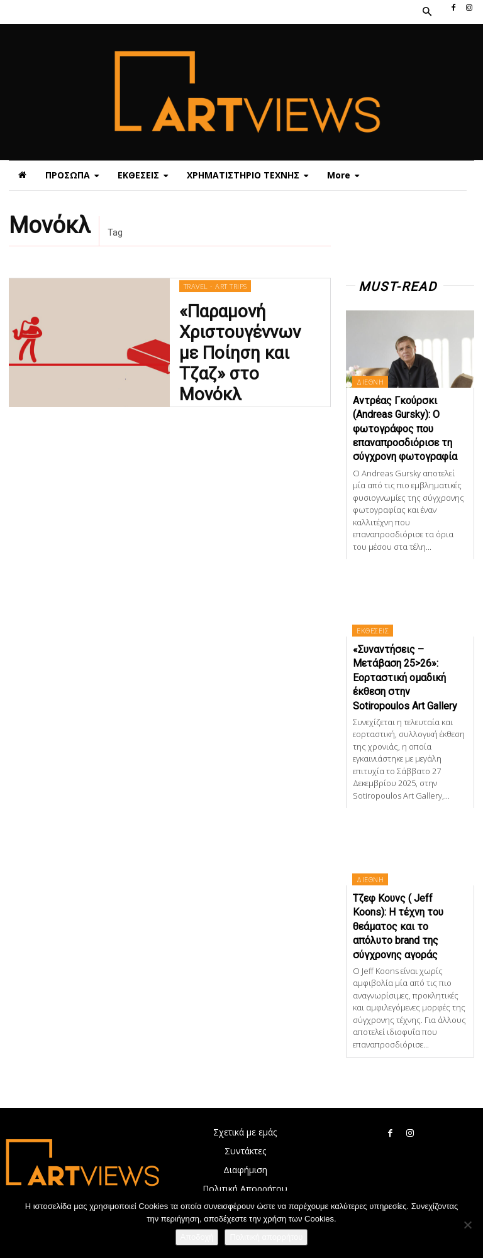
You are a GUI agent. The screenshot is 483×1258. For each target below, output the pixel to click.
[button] (426, 12)
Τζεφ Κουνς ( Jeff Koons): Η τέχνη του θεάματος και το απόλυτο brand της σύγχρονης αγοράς (398, 926)
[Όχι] (467, 1224)
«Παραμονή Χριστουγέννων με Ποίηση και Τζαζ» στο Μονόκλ (248, 350)
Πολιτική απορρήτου (266, 1237)
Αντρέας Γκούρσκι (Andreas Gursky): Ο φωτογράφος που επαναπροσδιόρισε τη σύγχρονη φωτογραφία (405, 429)
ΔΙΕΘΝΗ (370, 381)
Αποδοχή (197, 1237)
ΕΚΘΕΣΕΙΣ (373, 630)
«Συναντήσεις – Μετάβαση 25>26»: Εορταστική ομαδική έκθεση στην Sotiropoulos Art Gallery (405, 677)
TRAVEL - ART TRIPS (215, 306)
